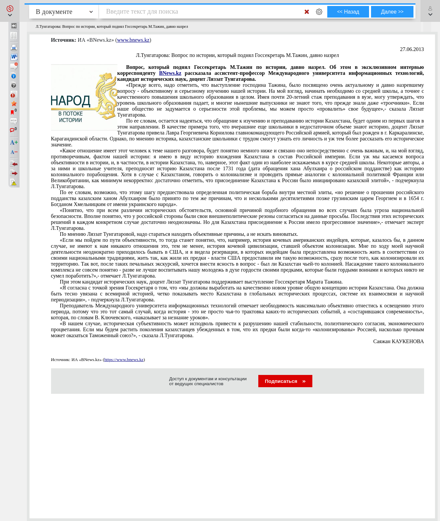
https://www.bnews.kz (123, 359)
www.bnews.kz (133, 40)
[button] (10, 11)
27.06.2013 (412, 49)
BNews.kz (170, 73)
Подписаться (285, 381)
